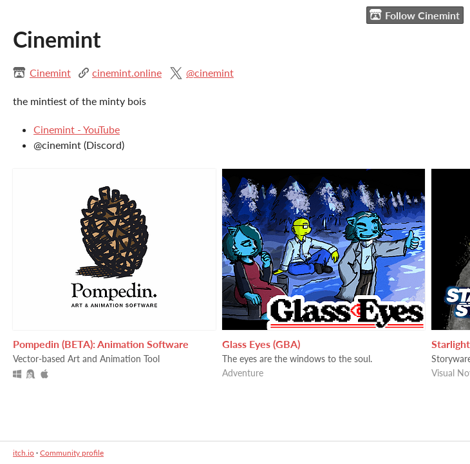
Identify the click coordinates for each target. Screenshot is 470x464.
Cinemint (50, 72)
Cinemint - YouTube (76, 129)
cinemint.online (127, 72)
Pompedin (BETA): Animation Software (101, 344)
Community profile (72, 453)
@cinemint (210, 72)
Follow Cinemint (415, 14)
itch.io (23, 453)
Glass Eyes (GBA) (261, 344)
